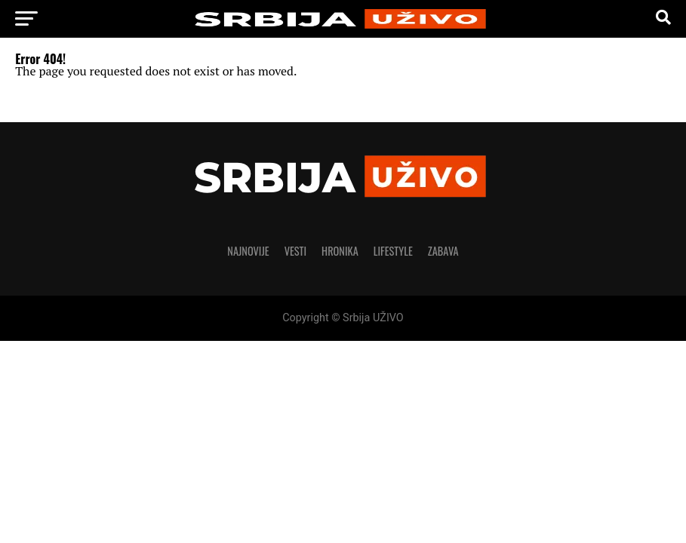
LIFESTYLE (393, 251)
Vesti (295, 251)
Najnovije (248, 251)
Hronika (339, 251)
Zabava (443, 251)
